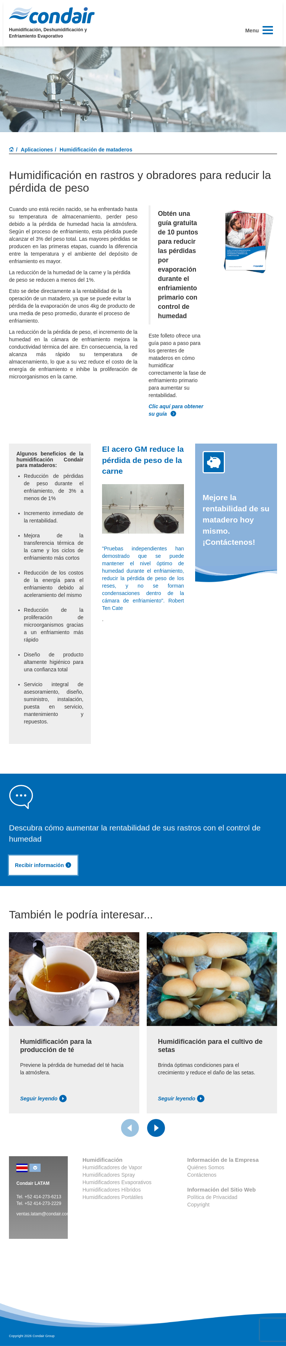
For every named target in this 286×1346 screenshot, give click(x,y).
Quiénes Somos (206, 1167)
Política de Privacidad (212, 1197)
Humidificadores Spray (109, 1175)
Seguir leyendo (43, 1098)
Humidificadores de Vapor (112, 1167)
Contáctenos (202, 1175)
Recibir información (43, 865)
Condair (52, 15)
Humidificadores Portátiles (113, 1197)
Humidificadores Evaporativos (117, 1182)
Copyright (198, 1205)
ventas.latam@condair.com (43, 1213)
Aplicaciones (37, 150)
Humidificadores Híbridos (112, 1190)
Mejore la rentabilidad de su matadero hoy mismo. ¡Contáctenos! (236, 519)
